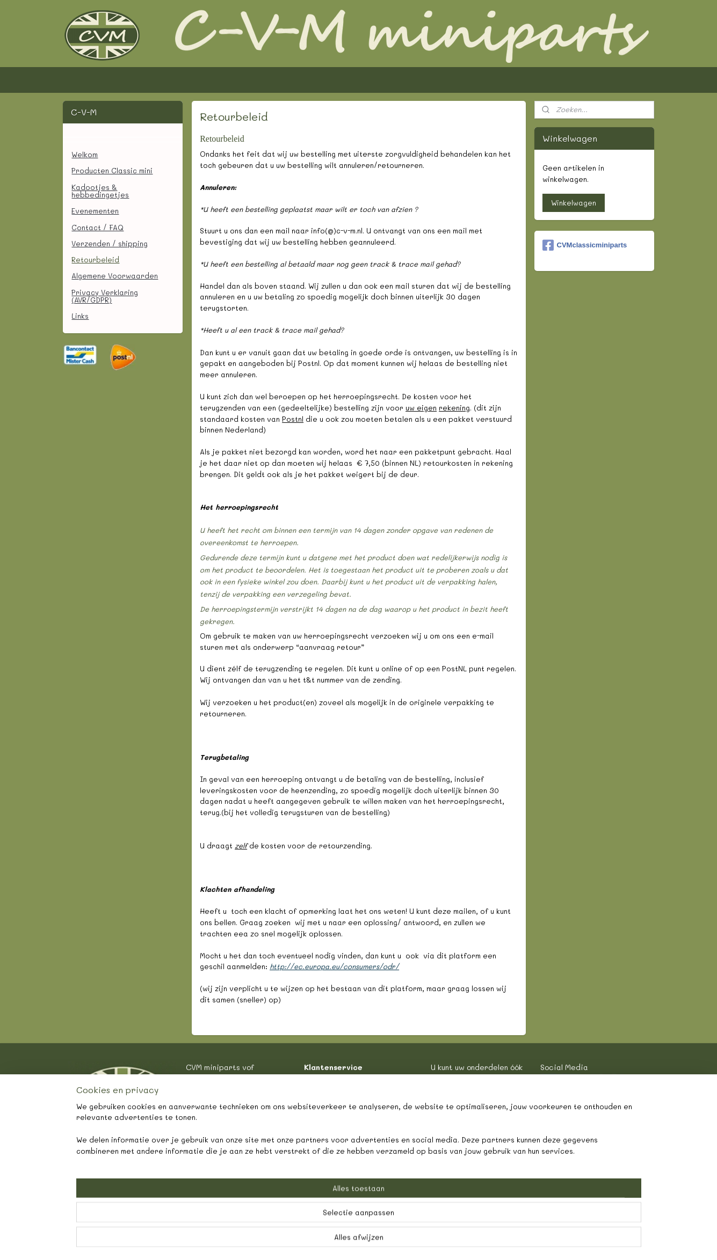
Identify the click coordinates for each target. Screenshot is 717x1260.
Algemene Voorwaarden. (363, 1151)
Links (80, 315)
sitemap (305, 1240)
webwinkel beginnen (370, 1240)
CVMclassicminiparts (584, 245)
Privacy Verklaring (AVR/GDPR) (104, 296)
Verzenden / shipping (109, 243)
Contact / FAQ (97, 227)
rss (328, 1240)
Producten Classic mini (112, 170)
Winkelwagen (573, 202)
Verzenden (338, 1103)
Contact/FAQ (342, 1078)
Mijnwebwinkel (468, 1240)
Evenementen (95, 210)
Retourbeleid (95, 259)
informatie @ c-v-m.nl (226, 1115)
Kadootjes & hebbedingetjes (100, 190)
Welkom (84, 154)
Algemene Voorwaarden (114, 275)
